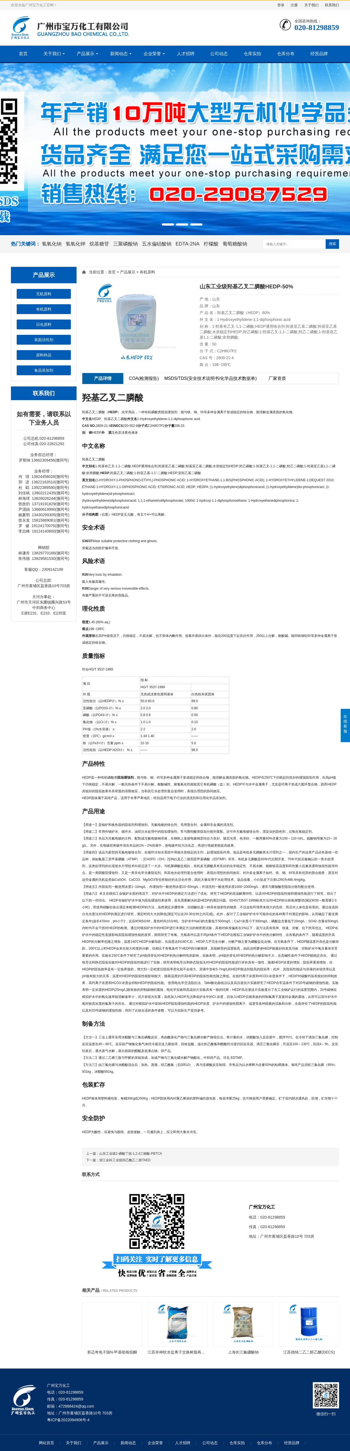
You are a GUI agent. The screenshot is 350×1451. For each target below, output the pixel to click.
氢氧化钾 (75, 244)
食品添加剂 (43, 370)
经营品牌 (319, 53)
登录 (280, 5)
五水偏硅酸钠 (156, 244)
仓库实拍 (252, 53)
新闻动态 (119, 53)
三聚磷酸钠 (125, 244)
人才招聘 (185, 53)
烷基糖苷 (99, 244)
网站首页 (46, 1443)
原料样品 (43, 355)
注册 (294, 5)
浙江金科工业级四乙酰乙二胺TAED (124, 1160)
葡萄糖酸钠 (235, 244)
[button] (154, 224)
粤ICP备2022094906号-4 (68, 1420)
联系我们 (332, 5)
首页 (23, 53)
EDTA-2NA (188, 244)
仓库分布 (285, 53)
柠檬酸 (211, 244)
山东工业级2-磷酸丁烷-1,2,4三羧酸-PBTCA (130, 1154)
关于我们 (311, 5)
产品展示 (85, 53)
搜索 (332, 244)
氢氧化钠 (52, 244)
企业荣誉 (152, 53)
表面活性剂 (43, 340)
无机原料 (43, 294)
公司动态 (219, 53)
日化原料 (43, 324)
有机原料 (43, 309)
